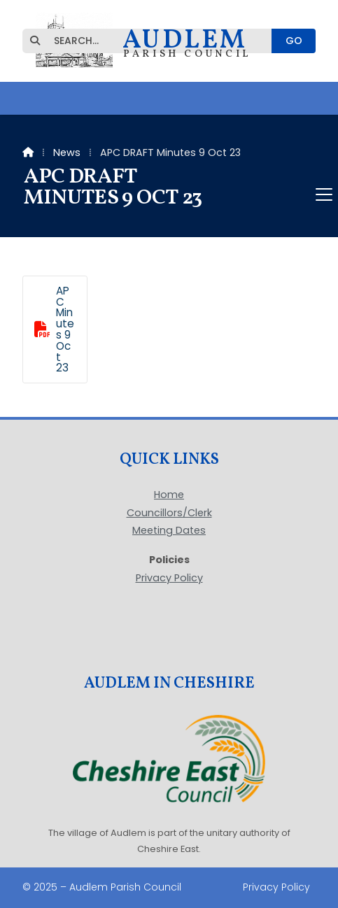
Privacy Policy (169, 577)
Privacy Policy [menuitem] (276, 887)
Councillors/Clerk (169, 513)
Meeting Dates (169, 531)
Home (169, 495)
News (66, 152)
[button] (169, 194)
